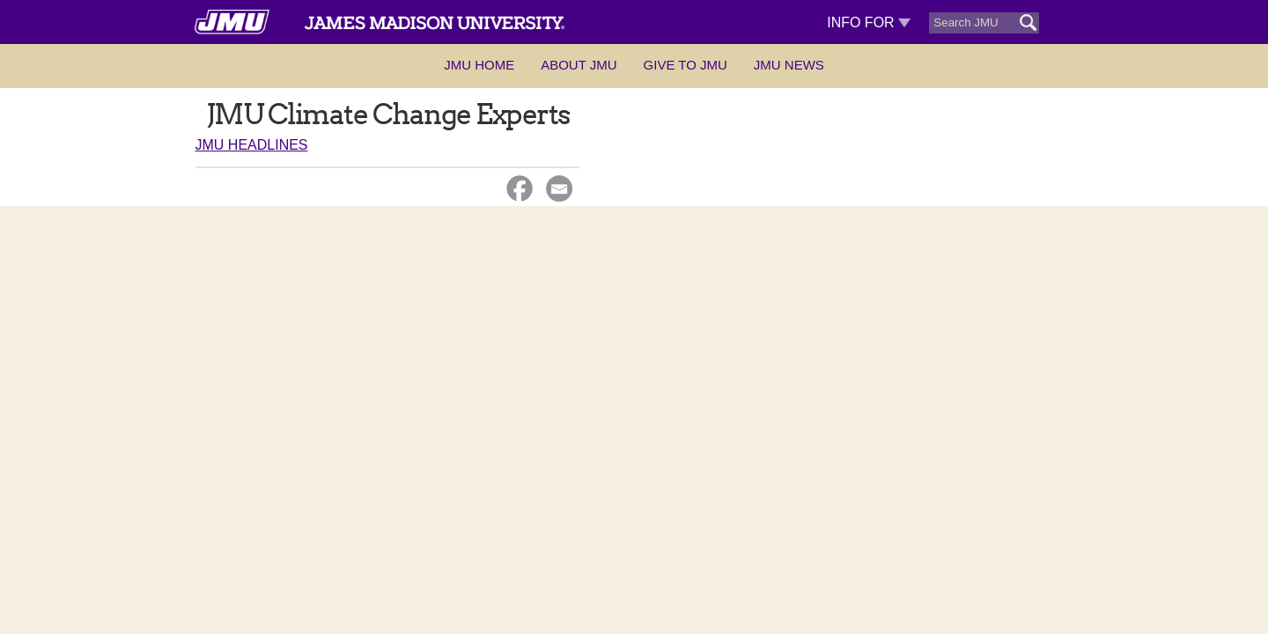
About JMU (578, 64)
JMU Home (479, 64)
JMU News (789, 64)
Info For (868, 22)
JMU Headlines (251, 144)
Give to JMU (685, 64)
